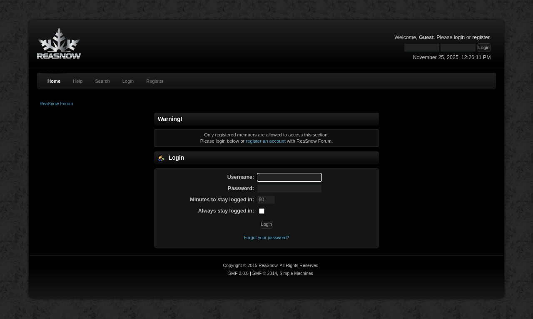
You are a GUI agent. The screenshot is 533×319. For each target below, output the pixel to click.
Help (77, 81)
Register (155, 81)
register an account (265, 140)
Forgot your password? (266, 237)
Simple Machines (296, 273)
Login (128, 81)
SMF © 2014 (264, 273)
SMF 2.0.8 (238, 273)
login (459, 37)
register (480, 37)
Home (53, 81)
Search (102, 81)
